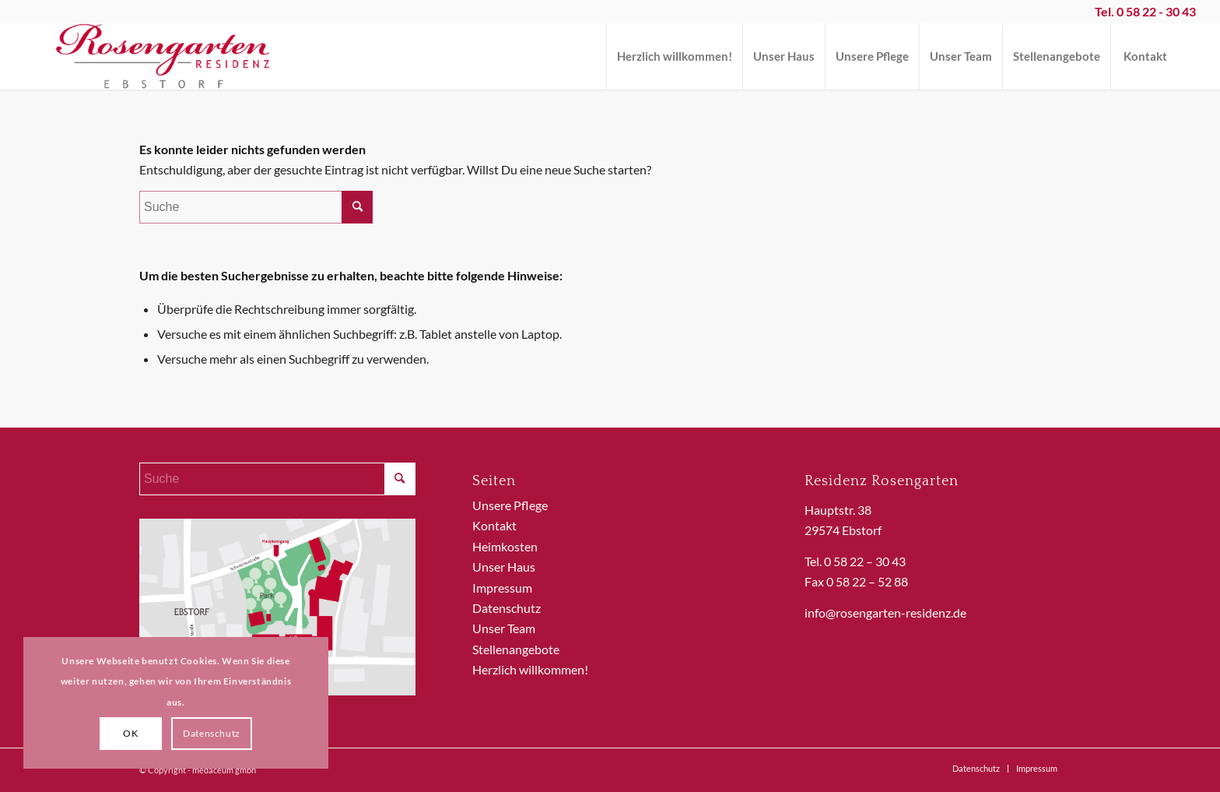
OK (130, 733)
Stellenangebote (515, 649)
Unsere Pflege (510, 505)
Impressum (502, 587)
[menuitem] (674, 56)
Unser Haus (503, 566)
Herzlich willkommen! (530, 669)
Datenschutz (506, 607)
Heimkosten (505, 546)
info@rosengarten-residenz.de (885, 612)
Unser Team (503, 628)
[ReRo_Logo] (163, 56)
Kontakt (494, 525)
